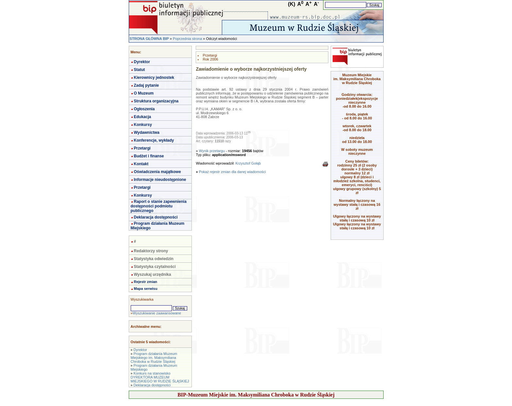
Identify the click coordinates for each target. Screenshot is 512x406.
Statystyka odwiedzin (153, 258)
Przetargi (142, 148)
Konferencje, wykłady (154, 140)
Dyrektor (142, 62)
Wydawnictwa (146, 132)
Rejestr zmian (145, 282)
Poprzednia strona (187, 39)
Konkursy (143, 124)
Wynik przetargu (212, 151)
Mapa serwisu (145, 289)
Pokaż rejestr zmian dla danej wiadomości (232, 172)
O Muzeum (144, 93)
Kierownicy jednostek (154, 77)
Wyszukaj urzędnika (152, 274)
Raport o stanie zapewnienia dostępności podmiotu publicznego (159, 206)
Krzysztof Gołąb (248, 163)
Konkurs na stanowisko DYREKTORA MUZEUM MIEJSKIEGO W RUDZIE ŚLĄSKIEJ (160, 377)
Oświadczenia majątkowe (157, 171)
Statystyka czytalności (155, 266)
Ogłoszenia (144, 109)
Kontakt (141, 164)
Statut (139, 69)
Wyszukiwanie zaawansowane (157, 313)
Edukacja (142, 117)
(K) (291, 4)
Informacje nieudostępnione (160, 179)
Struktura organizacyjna (156, 101)
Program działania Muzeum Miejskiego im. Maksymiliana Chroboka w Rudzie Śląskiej (154, 357)
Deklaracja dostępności (156, 217)
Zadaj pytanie (146, 85)
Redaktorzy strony (151, 251)
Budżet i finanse (149, 156)
